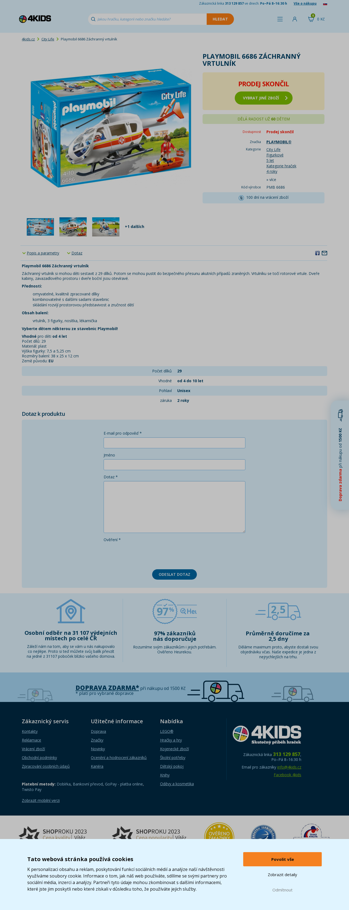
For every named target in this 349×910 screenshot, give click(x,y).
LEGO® (166, 731)
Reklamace (31, 740)
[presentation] (145, 554)
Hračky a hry (171, 740)
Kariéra (97, 766)
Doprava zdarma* (107, 687)
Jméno (109, 455)
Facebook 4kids (287, 774)
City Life (47, 39)
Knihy (165, 775)
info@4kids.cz (289, 767)
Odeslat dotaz (174, 574)
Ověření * (112, 539)
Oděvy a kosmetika (177, 783)
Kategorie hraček (281, 165)
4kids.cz (28, 39)
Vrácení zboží (33, 748)
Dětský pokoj (171, 766)
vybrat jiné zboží (265, 97)
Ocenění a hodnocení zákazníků (119, 757)
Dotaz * (111, 476)
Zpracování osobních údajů (46, 766)
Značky (97, 740)
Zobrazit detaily (282, 874)
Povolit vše (282, 859)
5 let (270, 160)
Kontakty (30, 731)
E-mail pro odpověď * (123, 433)
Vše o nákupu (305, 3)
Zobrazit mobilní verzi (41, 800)
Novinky (98, 748)
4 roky (271, 171)
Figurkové (275, 155)
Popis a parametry (43, 253)
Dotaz (76, 253)
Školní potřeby (172, 757)
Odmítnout (282, 890)
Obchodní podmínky (39, 757)
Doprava (98, 731)
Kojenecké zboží (174, 748)
